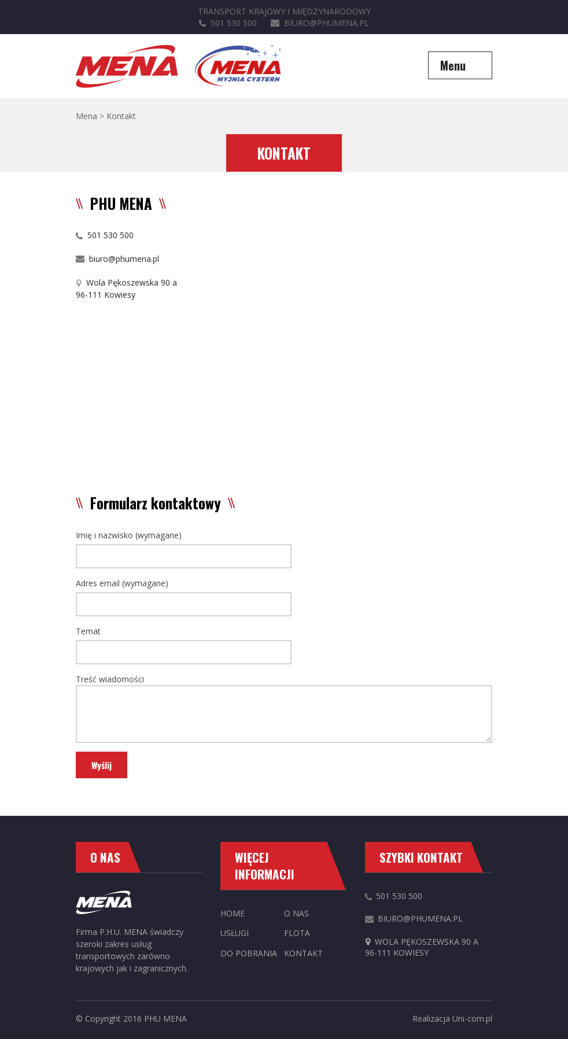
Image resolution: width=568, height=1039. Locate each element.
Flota (297, 932)
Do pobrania (248, 953)
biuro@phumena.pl (320, 22)
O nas (296, 913)
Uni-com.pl (472, 1018)
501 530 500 (228, 22)
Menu (453, 65)
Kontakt (303, 953)
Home (232, 913)
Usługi (234, 932)
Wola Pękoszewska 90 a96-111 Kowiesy (421, 947)
